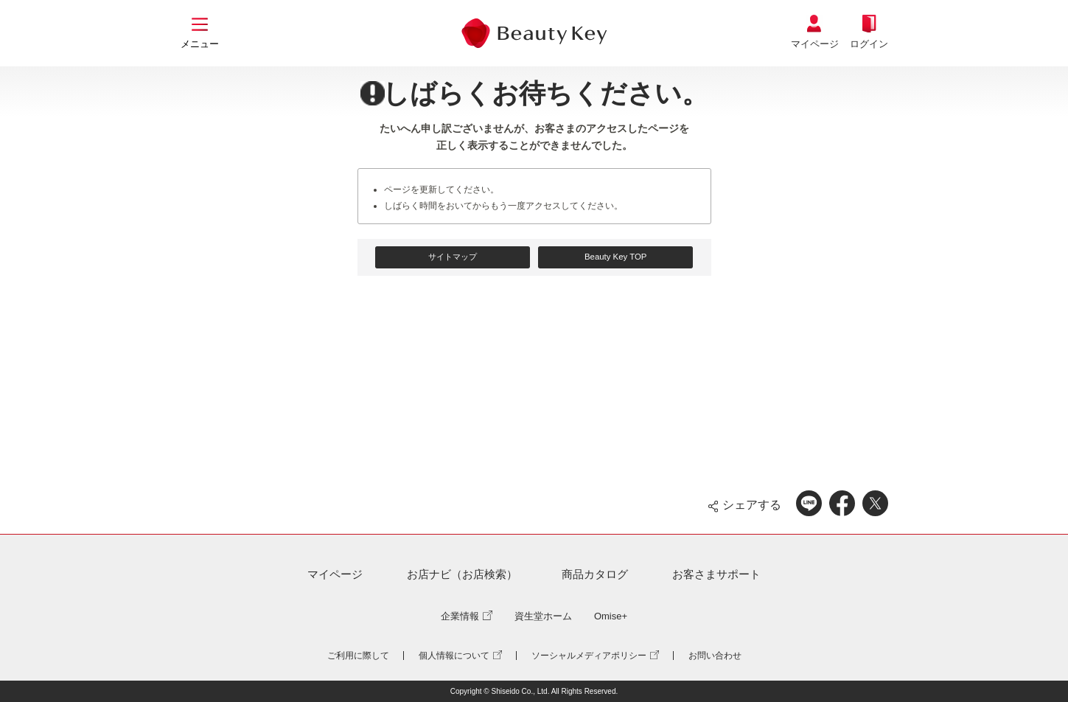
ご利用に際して (358, 655)
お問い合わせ (714, 655)
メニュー (200, 43)
